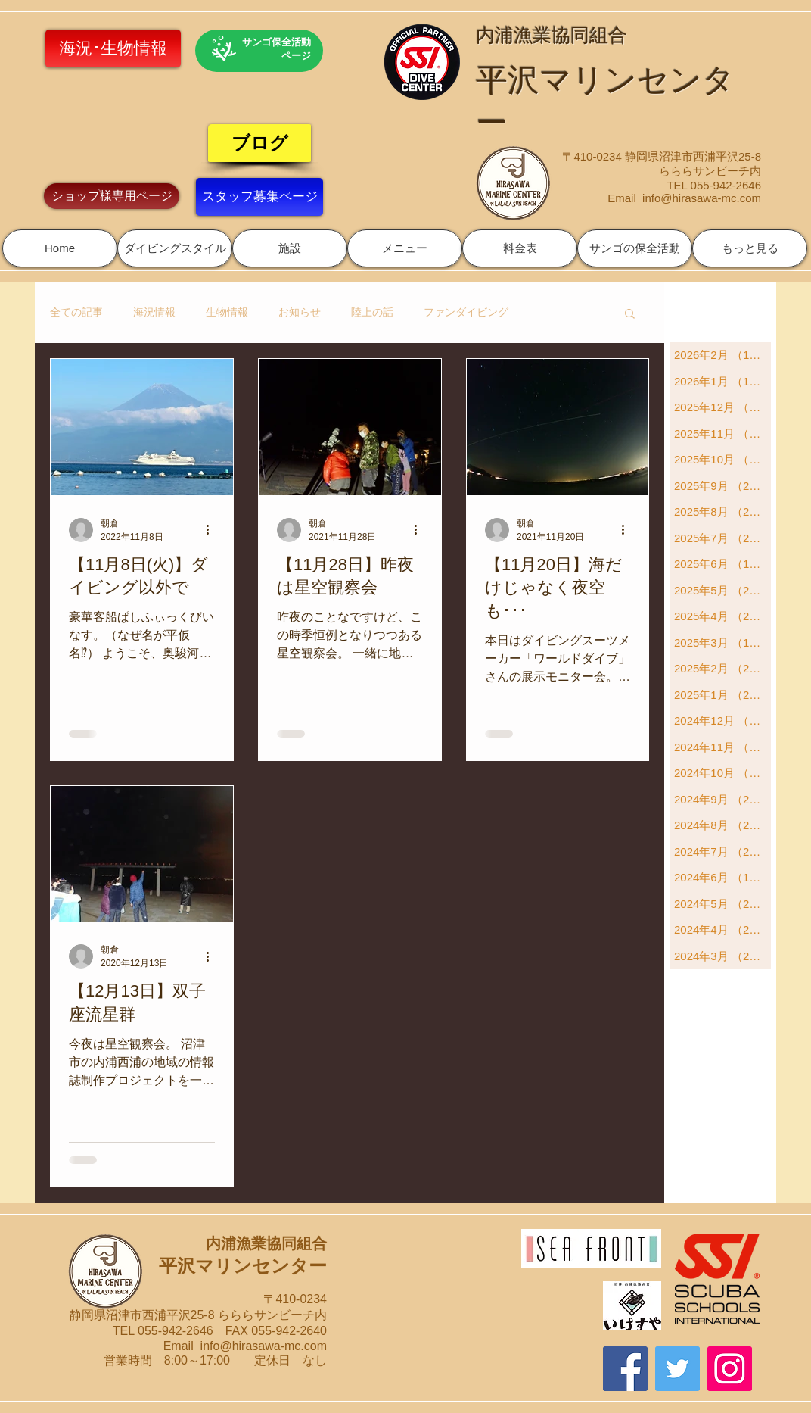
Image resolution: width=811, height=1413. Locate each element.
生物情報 (227, 312)
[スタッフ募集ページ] (259, 197)
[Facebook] (625, 1368)
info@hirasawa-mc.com (701, 198)
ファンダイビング (466, 312)
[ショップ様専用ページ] (111, 196)
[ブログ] (259, 143)
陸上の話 (372, 312)
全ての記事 (76, 312)
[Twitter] (677, 1368)
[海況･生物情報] (113, 48)
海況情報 (154, 312)
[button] (174, 248)
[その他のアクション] (213, 530)
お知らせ (299, 312)
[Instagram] (729, 1368)
